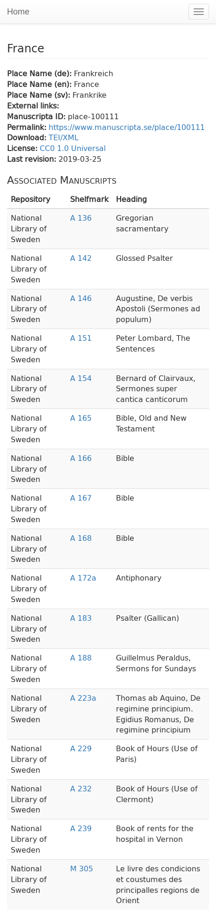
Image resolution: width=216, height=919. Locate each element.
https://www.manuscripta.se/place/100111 (127, 127)
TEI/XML (64, 137)
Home (18, 11)
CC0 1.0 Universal (73, 148)
